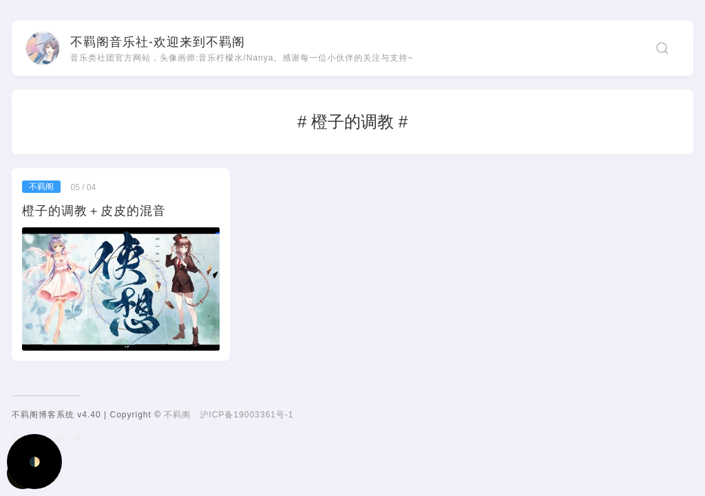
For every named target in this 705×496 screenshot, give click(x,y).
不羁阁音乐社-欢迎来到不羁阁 (157, 42)
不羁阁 (177, 415)
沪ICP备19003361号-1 (246, 415)
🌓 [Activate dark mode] (35, 462)
